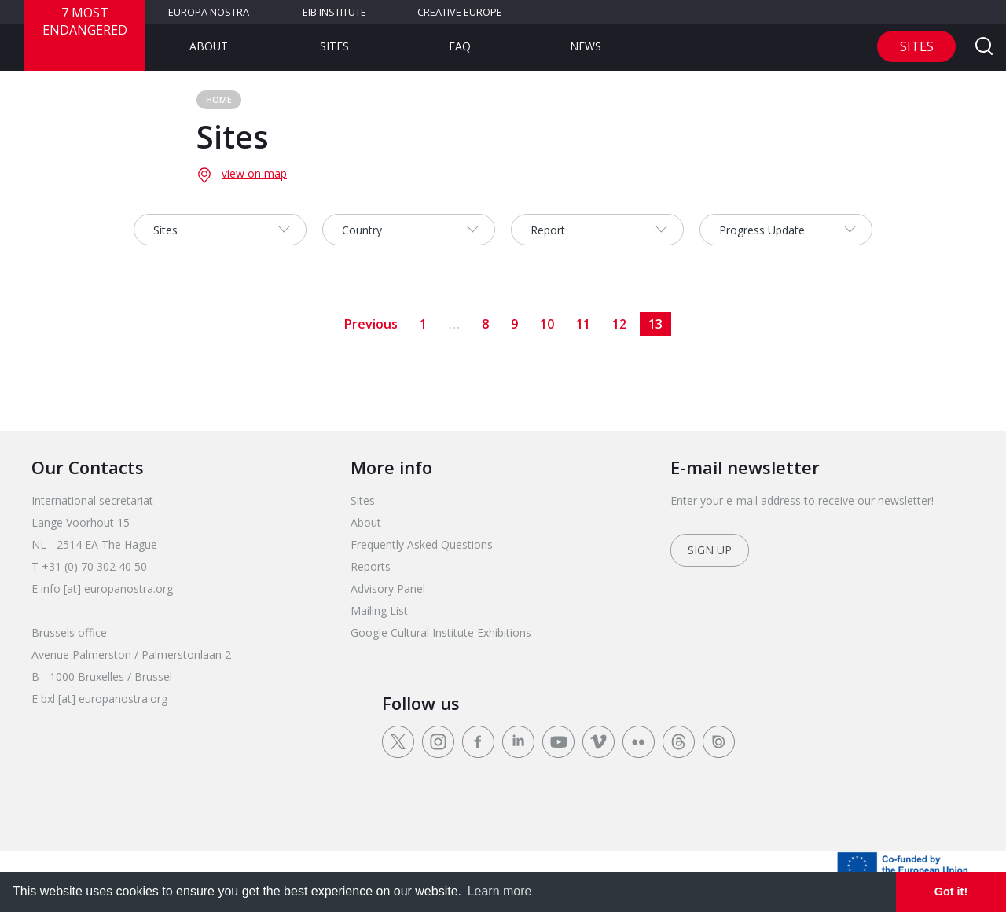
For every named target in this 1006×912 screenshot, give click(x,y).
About (208, 46)
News (585, 46)
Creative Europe (459, 12)
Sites (334, 46)
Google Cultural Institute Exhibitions (441, 632)
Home (219, 99)
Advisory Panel (388, 588)
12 (619, 324)
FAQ (460, 46)
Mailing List (379, 610)
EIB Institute (334, 12)
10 (547, 324)
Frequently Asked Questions (422, 544)
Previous (371, 324)
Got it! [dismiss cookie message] (950, 891)
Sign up (710, 549)
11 (583, 324)
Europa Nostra (208, 12)
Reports (371, 566)
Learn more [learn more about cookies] (500, 891)
